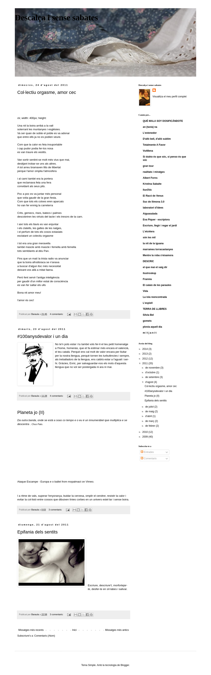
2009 (145, 436)
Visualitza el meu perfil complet (169, 96)
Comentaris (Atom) (44, 635)
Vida (145, 291)
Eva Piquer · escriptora (156, 219)
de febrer (150, 425)
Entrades (147, 452)
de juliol (149, 406)
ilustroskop (149, 273)
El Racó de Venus (153, 195)
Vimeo (89, 481)
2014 (145, 349)
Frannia (147, 279)
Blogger (125, 665)
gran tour (148, 166)
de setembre (152, 377)
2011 (145, 363)
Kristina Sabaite (152, 183)
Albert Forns (150, 177)
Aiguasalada (150, 213)
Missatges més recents (31, 630)
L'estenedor (150, 132)
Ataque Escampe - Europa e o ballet (39, 481)
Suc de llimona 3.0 (153, 201)
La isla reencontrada (155, 297)
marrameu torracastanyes (158, 249)
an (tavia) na (150, 127)
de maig (150, 411)
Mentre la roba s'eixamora (158, 255)
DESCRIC (148, 261)
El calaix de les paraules (157, 285)
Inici (74, 630)
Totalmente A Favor (154, 144)
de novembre (152, 367)
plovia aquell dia (152, 326)
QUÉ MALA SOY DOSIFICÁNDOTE (163, 121)
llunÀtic (147, 189)
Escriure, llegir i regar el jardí (160, 225)
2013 (145, 353)
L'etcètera (148, 231)
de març (150, 421)
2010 (145, 432)
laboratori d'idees (153, 207)
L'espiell (148, 303)
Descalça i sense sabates (56, 17)
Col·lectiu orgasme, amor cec (46, 92)
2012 (145, 358)
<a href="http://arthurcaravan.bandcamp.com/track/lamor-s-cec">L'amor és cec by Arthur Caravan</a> (88, 108)
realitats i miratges (154, 171)
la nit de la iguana (153, 243)
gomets (147, 320)
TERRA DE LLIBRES (155, 309)
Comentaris (149, 458)
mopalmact (74, 481)
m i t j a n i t (149, 332)
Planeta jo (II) (30, 412)
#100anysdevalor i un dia (42, 336)
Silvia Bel (148, 314)
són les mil (149, 237)
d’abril (148, 416)
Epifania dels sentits (37, 531)
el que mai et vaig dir (155, 267)
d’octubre (150, 372)
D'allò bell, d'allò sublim (157, 138)
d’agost (149, 382)
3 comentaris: (56, 509)
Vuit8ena (148, 150)
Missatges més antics (117, 630)
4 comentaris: (57, 314)
